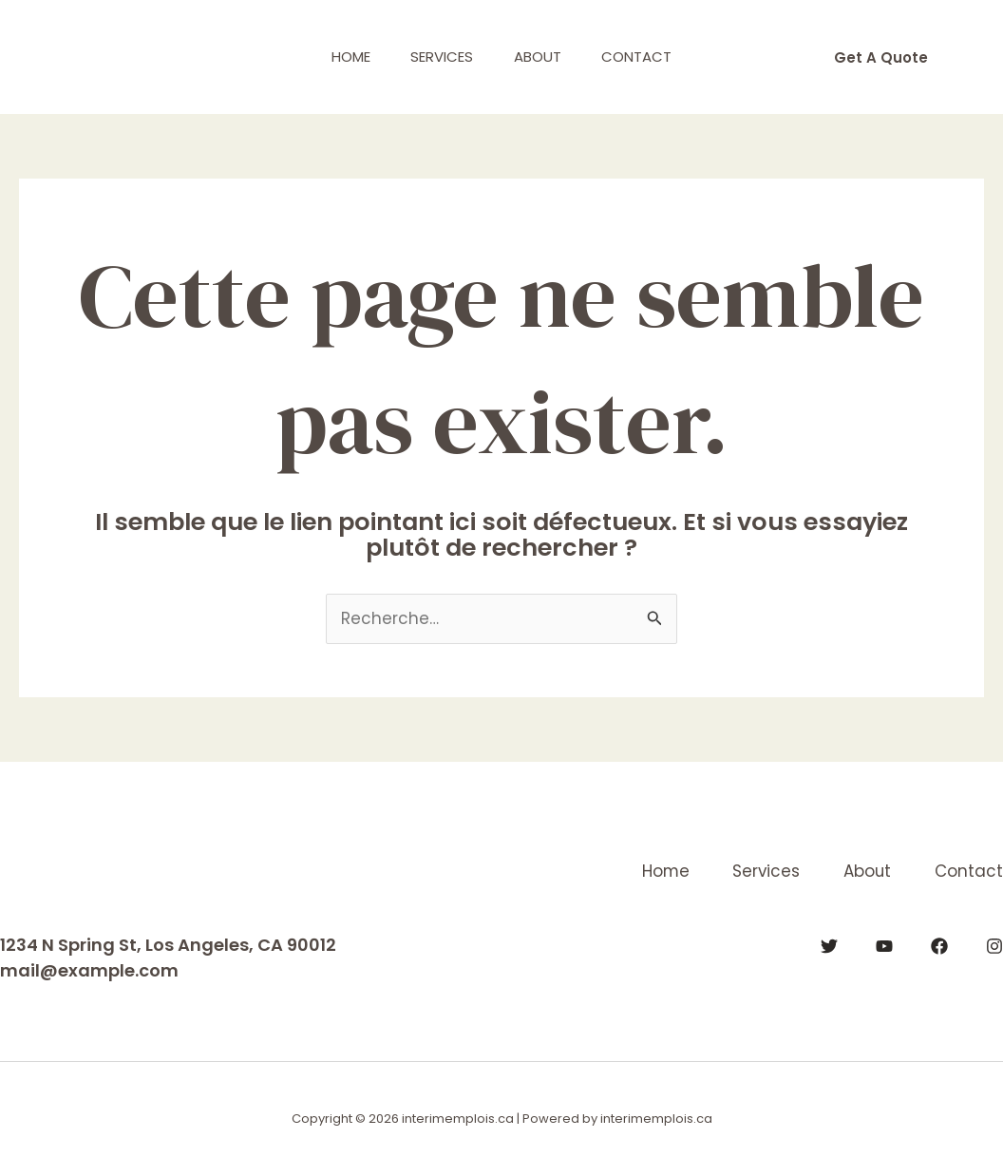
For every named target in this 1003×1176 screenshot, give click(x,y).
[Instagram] (994, 945)
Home (340, 56)
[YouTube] (884, 945)
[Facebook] (939, 945)
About (541, 56)
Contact (648, 56)
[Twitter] (829, 945)
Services (438, 56)
